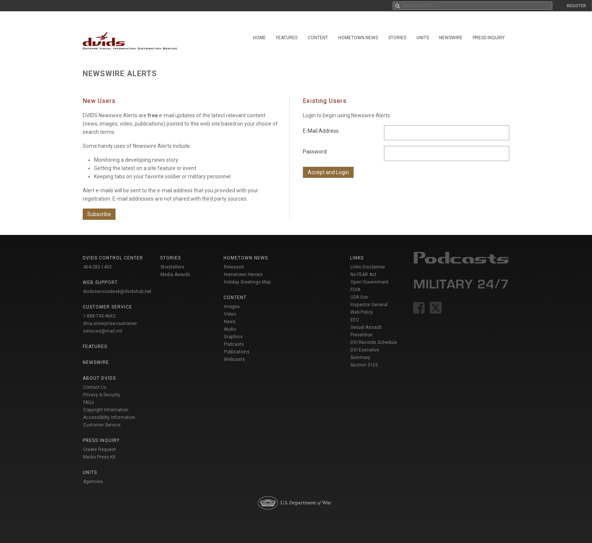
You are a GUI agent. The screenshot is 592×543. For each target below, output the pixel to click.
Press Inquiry (489, 37)
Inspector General (369, 304)
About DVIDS (99, 378)
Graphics (233, 336)
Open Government (369, 282)
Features (287, 37)
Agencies (93, 481)
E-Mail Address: (321, 131)
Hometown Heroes (243, 274)
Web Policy (361, 312)
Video (230, 314)
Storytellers (172, 267)
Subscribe (99, 214)
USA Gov (359, 297)
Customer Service (101, 425)
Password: (315, 152)
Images (232, 306)
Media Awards (175, 274)
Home (259, 37)
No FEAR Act (363, 274)
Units (422, 37)
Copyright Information (105, 410)
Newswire (450, 37)
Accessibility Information (109, 417)
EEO (354, 319)
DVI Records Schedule (373, 342)
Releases (234, 267)
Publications (237, 351)
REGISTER (576, 5)
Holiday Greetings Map (247, 282)
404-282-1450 (97, 267)
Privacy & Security (101, 394)
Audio (230, 329)
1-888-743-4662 (99, 316)
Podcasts (234, 344)
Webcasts (234, 359)
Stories (397, 37)
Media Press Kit (99, 457)
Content (318, 37)
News (230, 321)
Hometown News (358, 37)
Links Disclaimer (367, 267)
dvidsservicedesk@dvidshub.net (117, 291)
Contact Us (94, 387)
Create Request (99, 449)
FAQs (88, 402)
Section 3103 (364, 365)
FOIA (355, 289)
